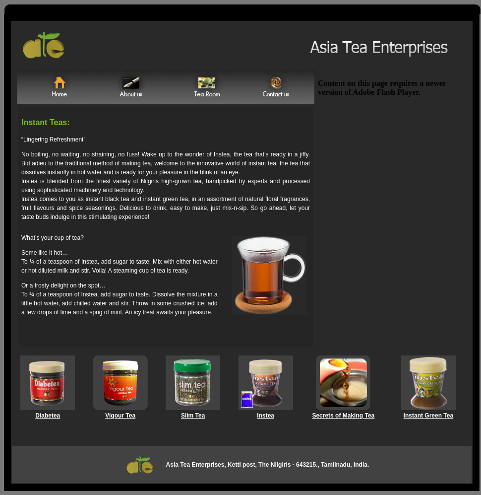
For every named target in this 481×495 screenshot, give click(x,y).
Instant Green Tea (428, 415)
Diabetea (47, 415)
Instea (265, 415)
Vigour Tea (120, 415)
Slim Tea (193, 415)
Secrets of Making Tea (343, 415)
